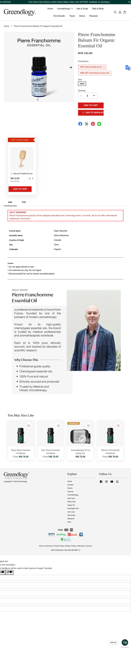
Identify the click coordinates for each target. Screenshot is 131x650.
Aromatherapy (65, 9)
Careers (89, 547)
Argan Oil (71, 506)
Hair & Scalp (82, 9)
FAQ (69, 523)
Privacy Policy (58, 547)
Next (71, 68)
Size (80, 80)
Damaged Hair (73, 509)
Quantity (82, 91)
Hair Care (71, 499)
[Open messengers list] (125, 642)
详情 (24, 203)
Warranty (80, 547)
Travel (72, 16)
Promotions (83, 62)
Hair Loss (71, 513)
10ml (82, 84)
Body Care (71, 503)
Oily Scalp (71, 516)
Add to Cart (20, 190)
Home (50, 9)
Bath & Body (98, 9)
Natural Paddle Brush (21, 174)
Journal (70, 492)
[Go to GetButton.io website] (125, 647)
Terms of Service (45, 547)
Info (10, 203)
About (69, 482)
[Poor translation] (9, 573)
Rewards (94, 16)
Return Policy (71, 547)
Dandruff (70, 519)
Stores (82, 16)
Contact (70, 486)
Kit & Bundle (59, 16)
